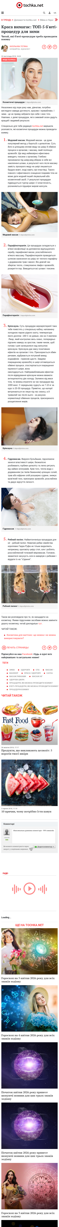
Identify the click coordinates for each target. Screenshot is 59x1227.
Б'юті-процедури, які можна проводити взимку (33, 686)
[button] (49, 13)
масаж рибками (17, 676)
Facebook (27, 654)
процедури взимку (19, 689)
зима (12, 670)
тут (40, 623)
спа (37, 670)
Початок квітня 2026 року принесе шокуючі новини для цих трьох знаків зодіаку (27, 1095)
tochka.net (38, 126)
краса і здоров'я (32, 673)
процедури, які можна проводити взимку (31, 683)
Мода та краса (9, 60)
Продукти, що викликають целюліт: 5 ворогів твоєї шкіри (26, 751)
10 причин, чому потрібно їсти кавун (26, 811)
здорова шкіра (16, 680)
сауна (49, 673)
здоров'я (25, 670)
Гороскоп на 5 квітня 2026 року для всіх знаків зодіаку (28, 979)
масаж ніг (37, 676)
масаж (49, 670)
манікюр (13, 673)
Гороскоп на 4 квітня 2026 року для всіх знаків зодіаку (28, 1036)
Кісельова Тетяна (19, 46)
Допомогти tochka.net (25, 20)
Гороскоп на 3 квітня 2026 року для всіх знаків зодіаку (28, 1214)
